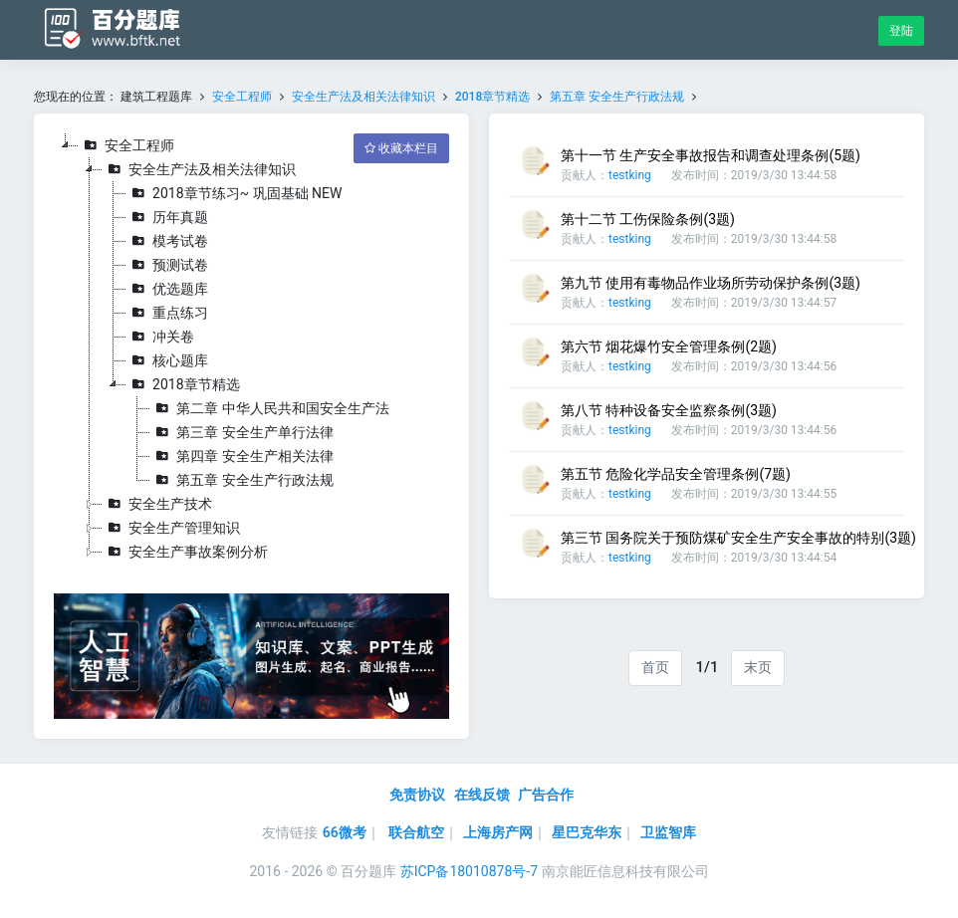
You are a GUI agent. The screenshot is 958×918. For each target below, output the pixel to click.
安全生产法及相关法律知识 (363, 97)
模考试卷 (167, 241)
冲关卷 (160, 336)
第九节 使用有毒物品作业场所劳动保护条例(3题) (710, 283)
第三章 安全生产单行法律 (241, 432)
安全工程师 (242, 97)
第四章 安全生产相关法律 (241, 456)
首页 (655, 667)
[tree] (251, 348)
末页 (758, 667)
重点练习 (167, 313)
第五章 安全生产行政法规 (617, 97)
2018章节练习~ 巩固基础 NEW (234, 193)
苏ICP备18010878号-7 (469, 871)
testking (629, 175)
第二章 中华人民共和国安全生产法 (269, 408)
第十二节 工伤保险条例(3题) (648, 219)
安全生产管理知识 (171, 528)
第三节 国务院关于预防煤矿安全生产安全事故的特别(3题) (738, 538)
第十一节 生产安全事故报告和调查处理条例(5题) (710, 155)
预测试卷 (167, 265)
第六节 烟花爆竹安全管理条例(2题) (669, 346)
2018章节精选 (492, 97)
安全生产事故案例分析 (185, 552)
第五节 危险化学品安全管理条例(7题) (676, 474)
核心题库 (167, 360)
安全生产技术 (157, 504)
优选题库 (167, 289)
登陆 (901, 31)
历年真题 (167, 217)
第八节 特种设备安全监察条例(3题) (669, 410)
